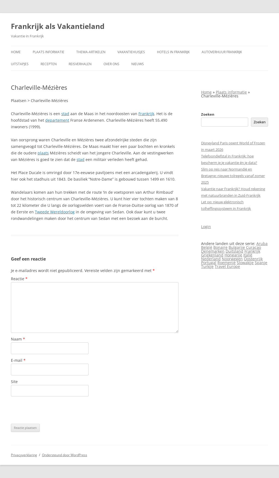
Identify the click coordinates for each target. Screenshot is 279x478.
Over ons (111, 64)
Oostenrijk (253, 258)
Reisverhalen (80, 64)
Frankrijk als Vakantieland (57, 26)
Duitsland (234, 251)
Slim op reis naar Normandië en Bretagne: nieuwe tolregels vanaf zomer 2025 (233, 176)
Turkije (207, 266)
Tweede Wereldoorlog (55, 211)
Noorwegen (232, 258)
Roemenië (226, 262)
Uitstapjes (20, 64)
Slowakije (245, 262)
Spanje (261, 262)
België (206, 247)
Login (206, 226)
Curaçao (253, 247)
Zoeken (207, 114)
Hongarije (233, 255)
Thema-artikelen (90, 52)
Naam (18, 339)
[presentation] (52, 410)
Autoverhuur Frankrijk (222, 52)
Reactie (19, 278)
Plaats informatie (48, 52)
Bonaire (220, 247)
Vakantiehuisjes (131, 52)
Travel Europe (227, 266)
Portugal (208, 262)
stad (65, 113)
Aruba (262, 243)
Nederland (211, 258)
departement (57, 120)
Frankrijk (146, 113)
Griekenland (212, 255)
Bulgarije (237, 247)
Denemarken (213, 251)
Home (16, 52)
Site (14, 381)
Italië (247, 255)
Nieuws (137, 64)
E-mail (18, 360)
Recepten (49, 64)
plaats (43, 153)
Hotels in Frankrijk (173, 52)
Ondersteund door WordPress (64, 455)
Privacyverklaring (24, 455)
